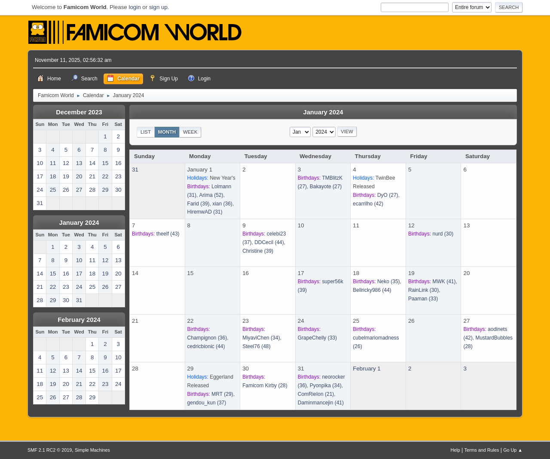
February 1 (366, 368)
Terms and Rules (481, 450)
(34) (261, 338)
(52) (211, 195)
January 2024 (79, 222)
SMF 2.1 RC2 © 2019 (50, 450)
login (134, 7)
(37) (206, 403)
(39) (198, 204)
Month (167, 132)
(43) (168, 234)
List (146, 132)
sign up (158, 7)
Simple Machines (92, 450)
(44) (269, 242)
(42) (368, 204)
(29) (222, 394)
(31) (205, 212)
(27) (326, 187)
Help (455, 450)
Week (190, 132)
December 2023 (79, 112)
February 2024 (79, 319)
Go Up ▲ (512, 450)
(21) (316, 394)
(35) (388, 281)
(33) (423, 299)
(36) (222, 204)
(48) (256, 346)
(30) (443, 234)
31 (135, 169)
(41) (444, 281)
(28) (264, 385)
